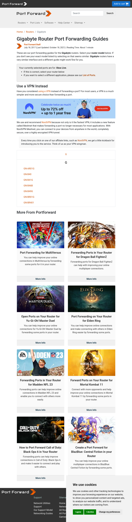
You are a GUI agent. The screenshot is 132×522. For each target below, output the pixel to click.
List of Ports (89, 75)
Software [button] (49, 22)
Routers (30, 31)
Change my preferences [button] (109, 512)
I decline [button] (90, 512)
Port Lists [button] (35, 22)
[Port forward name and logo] (14, 3)
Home (20, 31)
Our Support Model (43, 510)
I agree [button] (78, 512)
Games (62, 516)
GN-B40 (27, 174)
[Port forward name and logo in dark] (34, 13)
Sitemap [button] (78, 22)
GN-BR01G (29, 197)
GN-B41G (28, 180)
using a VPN (44, 91)
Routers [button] (22, 22)
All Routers (64, 510)
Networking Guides (43, 513)
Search (109, 13)
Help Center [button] (64, 22)
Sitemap (63, 497)
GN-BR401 (29, 202)
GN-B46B (28, 185)
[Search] (87, 13)
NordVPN (46, 122)
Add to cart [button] (121, 3)
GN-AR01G (29, 168)
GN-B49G (28, 191)
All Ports (63, 513)
